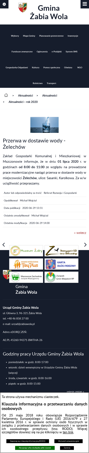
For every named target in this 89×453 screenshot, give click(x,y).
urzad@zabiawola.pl (23, 324)
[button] (85, 4)
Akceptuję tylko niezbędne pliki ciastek (35, 448)
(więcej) (13, 373)
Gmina (43, 12)
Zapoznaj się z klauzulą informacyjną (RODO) (27, 441)
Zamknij (67, 448)
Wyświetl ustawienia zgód (68, 441)
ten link (68, 432)
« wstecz (80, 232)
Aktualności (25, 95)
